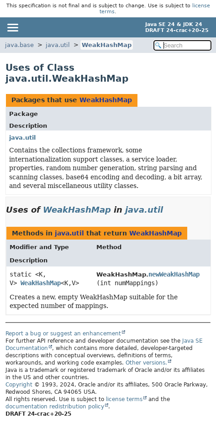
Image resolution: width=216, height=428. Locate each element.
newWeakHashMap (174, 274)
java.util (58, 45)
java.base (19, 45)
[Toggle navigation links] (12, 27)
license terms (124, 399)
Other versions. (146, 363)
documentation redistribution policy (54, 406)
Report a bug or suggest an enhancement (63, 333)
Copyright (18, 384)
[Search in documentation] (182, 45)
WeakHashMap (107, 45)
